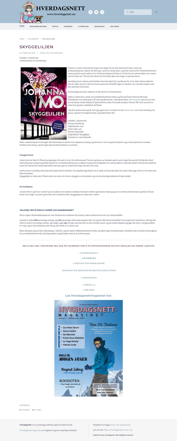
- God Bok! (88, 290)
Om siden (114, 26)
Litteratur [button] (83, 26)
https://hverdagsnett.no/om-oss (118, 430)
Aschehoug (24, 405)
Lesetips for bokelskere (89, 263)
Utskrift (25, 410)
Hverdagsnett (89, 253)
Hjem (22, 26)
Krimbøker (89, 258)
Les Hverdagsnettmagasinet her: (88, 295)
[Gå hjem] (52, 12)
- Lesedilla (88, 285)
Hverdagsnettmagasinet (30, 430)
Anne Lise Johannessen (121, 425)
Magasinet (99, 26)
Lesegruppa (89, 278)
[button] (156, 12)
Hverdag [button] (68, 26)
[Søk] (138, 12)
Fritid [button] (55, 26)
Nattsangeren (134, 100)
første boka (129, 110)
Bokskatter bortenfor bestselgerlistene (89, 270)
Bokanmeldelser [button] (38, 26)
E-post (37, 410)
